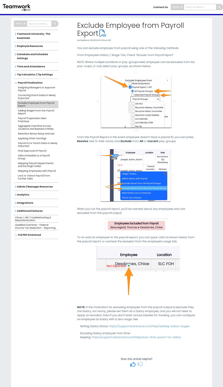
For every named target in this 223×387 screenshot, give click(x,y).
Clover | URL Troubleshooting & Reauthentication (33, 219)
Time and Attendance (31, 66)
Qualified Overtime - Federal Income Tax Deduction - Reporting (35, 226)
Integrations (25, 203)
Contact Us (160, 7)
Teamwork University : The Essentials (33, 36)
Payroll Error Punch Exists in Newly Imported (37, 144)
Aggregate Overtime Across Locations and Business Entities (36, 127)
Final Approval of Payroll (32, 150)
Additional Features (30, 211)
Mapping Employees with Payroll (37, 171)
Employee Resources (30, 46)
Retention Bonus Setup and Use (36, 133)
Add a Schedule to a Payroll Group (34, 157)
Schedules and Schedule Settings (32, 56)
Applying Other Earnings (32, 138)
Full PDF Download (29, 235)
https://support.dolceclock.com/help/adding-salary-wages (149, 326)
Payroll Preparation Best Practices (32, 120)
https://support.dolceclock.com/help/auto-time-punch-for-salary (136, 337)
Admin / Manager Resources (35, 186)
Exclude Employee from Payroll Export (36, 104)
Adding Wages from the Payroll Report (36, 112)
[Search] (219, 7)
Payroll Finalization (30, 82)
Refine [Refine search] (178, 6)
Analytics (23, 194)
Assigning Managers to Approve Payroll (36, 89)
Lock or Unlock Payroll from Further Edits (34, 177)
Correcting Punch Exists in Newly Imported (37, 97)
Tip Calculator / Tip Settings (35, 74)
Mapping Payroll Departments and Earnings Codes (35, 165)
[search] (200, 7)
